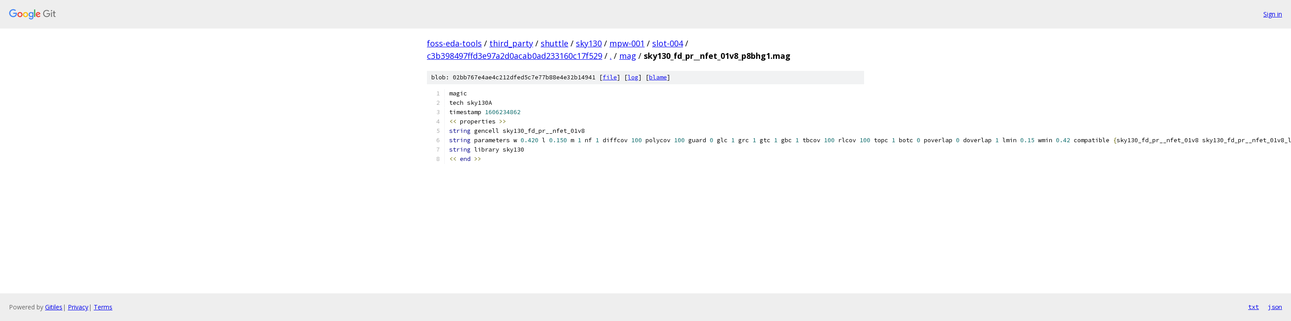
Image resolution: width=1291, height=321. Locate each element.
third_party (511, 43)
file (610, 77)
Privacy (78, 307)
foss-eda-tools (454, 43)
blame (658, 77)
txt (1253, 307)
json (1275, 307)
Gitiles (53, 307)
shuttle (554, 43)
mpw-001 (627, 43)
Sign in (1272, 14)
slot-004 (667, 43)
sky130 (589, 43)
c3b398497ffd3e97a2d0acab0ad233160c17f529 (514, 55)
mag (627, 55)
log (633, 77)
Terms (103, 307)
